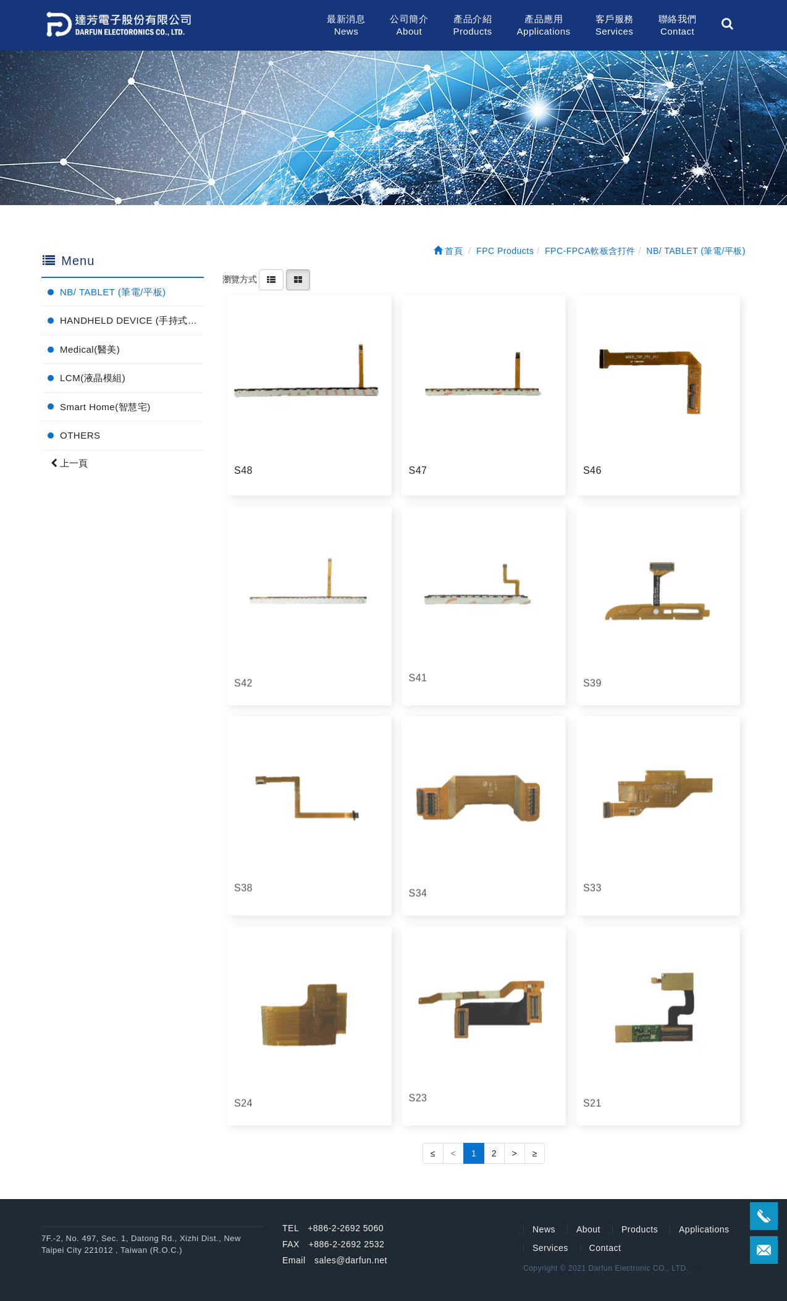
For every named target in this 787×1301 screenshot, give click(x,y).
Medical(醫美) (90, 349)
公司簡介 (409, 26)
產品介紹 (472, 26)
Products (639, 1229)
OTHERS (80, 435)
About (588, 1229)
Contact (605, 1248)
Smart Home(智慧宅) (105, 407)
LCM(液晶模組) (92, 378)
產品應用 (544, 26)
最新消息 (346, 26)
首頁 (448, 251)
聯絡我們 (678, 26)
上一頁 (69, 463)
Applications (704, 1229)
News (543, 1229)
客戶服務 (615, 26)
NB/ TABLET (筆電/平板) (113, 292)
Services (550, 1248)
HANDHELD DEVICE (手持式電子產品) (132, 320)
